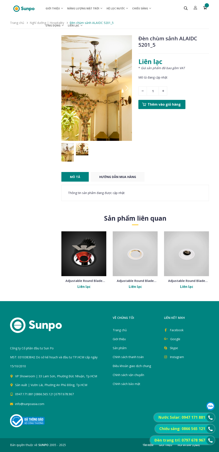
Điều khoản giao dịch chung (132, 366)
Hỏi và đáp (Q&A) (189, 445)
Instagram (177, 357)
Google (175, 339)
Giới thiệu (55, 8)
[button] (127, 88)
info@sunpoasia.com (29, 404)
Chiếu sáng (142, 8)
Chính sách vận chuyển (128, 375)
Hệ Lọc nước (118, 8)
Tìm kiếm (147, 445)
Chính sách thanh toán (128, 357)
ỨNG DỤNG (55, 25)
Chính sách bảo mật (126, 384)
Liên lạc (75, 25)
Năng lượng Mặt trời (85, 8)
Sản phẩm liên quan (135, 218)
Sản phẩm (120, 348)
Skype (174, 348)
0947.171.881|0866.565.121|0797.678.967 (44, 394)
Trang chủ (120, 330)
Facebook (176, 330)
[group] (96, 88)
